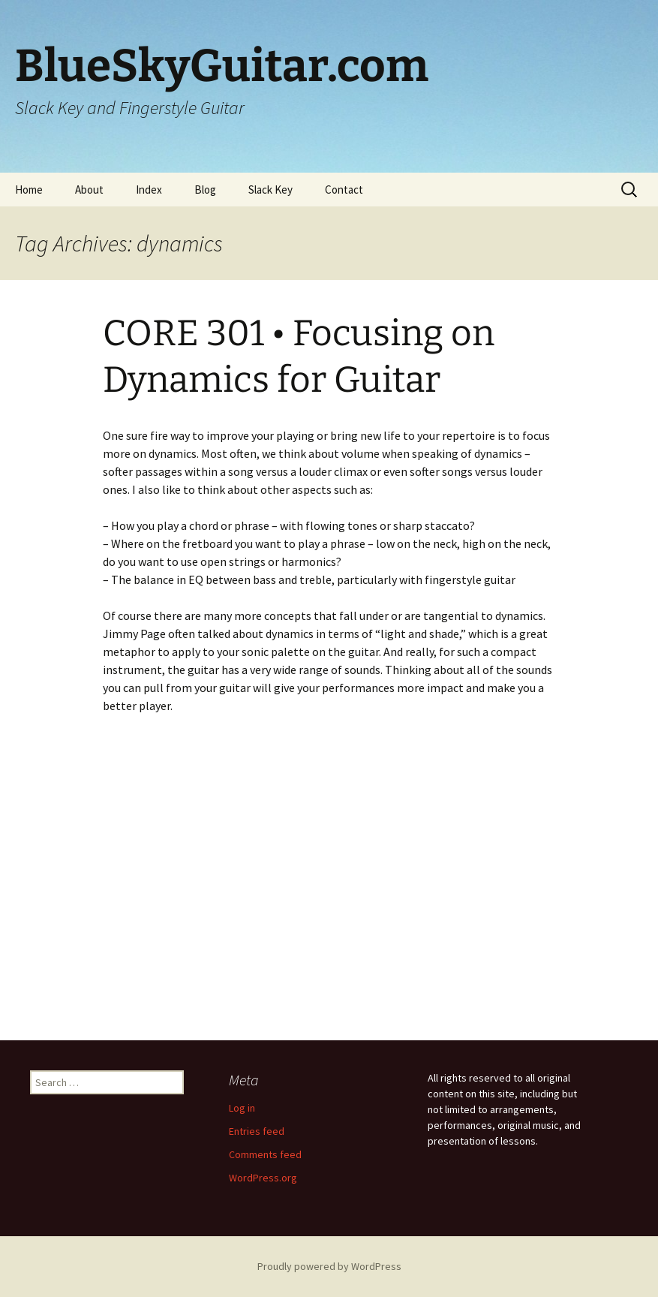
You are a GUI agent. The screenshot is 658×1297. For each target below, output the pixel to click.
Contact (344, 189)
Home (29, 189)
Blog (205, 189)
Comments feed (265, 1154)
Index (149, 189)
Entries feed (256, 1131)
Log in (242, 1108)
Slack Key (270, 189)
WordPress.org (263, 1177)
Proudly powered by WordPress (329, 1266)
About (89, 189)
